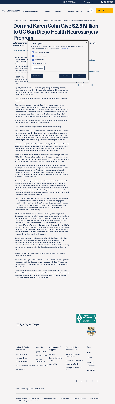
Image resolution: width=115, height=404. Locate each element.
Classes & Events (21, 358)
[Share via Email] (92, 85)
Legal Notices (65, 398)
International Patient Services (25, 365)
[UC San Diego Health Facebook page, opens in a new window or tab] (87, 380)
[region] (58, 61)
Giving (89, 347)
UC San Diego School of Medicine (29, 401)
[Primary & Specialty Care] (32, 11)
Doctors (47, 11)
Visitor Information (22, 362)
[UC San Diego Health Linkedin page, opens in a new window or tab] (76, 380)
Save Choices (37, 75)
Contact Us (90, 370)
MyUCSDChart (69, 2)
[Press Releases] (35, 20)
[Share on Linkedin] (87, 85)
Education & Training (72, 364)
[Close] (86, 43)
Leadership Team (41, 355)
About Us (39, 347)
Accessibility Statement (51, 398)
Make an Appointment (104, 11)
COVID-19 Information (91, 364)
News (89, 352)
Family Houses (20, 369)
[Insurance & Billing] (75, 11)
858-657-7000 (107, 2)
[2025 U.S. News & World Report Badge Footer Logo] (92, 331)
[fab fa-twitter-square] (98, 380)
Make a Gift (53, 364)
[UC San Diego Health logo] (28, 325)
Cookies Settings (38, 68)
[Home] (16, 20)
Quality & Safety (41, 352)
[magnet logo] (87, 318)
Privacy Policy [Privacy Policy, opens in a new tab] (64, 48)
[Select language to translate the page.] (87, 2)
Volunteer (52, 354)
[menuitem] (32, 11)
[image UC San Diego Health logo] (14, 11)
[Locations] (59, 11)
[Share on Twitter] (83, 85)
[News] (24, 20)
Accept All (79, 75)
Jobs (88, 11)
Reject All (65, 75)
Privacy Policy (35, 398)
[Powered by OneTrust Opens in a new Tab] (80, 81)
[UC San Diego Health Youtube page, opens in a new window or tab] (92, 380)
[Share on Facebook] (78, 85)
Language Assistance (80, 398)
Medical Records (21, 354)
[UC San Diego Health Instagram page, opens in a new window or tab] (81, 380)
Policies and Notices (22, 398)
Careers (89, 357)
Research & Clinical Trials (74, 360)
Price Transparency (42, 365)
